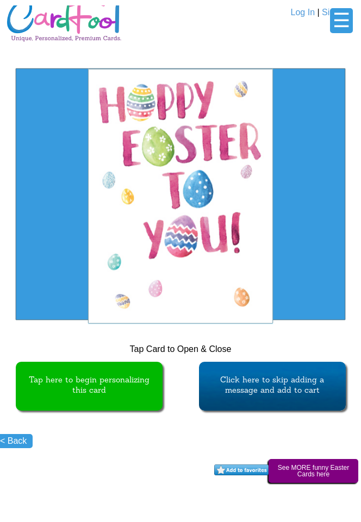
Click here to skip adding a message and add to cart (272, 385)
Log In (303, 12)
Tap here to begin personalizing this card (89, 385)
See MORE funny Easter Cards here (313, 471)
